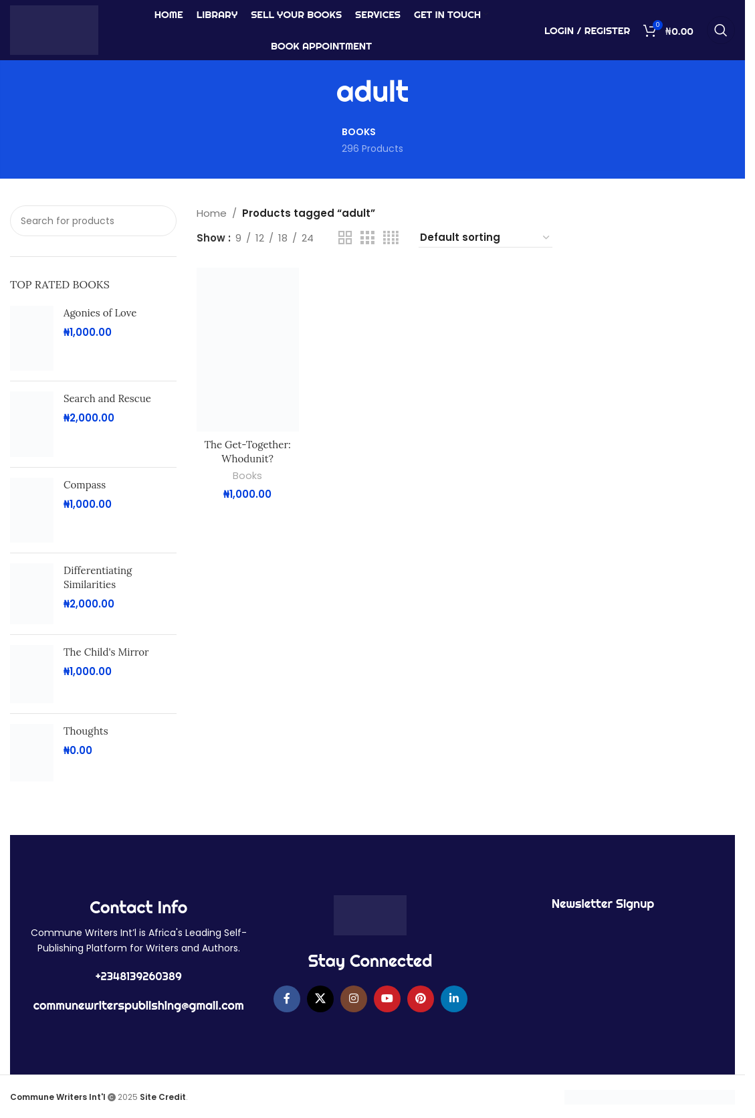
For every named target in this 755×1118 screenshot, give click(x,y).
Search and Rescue (107, 398)
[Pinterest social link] (420, 999)
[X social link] (320, 999)
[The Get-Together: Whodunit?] (248, 350)
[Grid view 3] (367, 238)
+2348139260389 (139, 976)
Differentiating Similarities (98, 577)
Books (247, 475)
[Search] (721, 30)
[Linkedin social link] (454, 999)
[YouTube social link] (387, 999)
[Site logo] (54, 29)
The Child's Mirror (106, 652)
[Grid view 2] (345, 238)
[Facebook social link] (287, 999)
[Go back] (319, 91)
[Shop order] (485, 238)
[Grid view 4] (391, 238)
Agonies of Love (100, 312)
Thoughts (86, 731)
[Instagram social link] (353, 999)
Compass (85, 484)
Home (212, 213)
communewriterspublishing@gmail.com (138, 1005)
